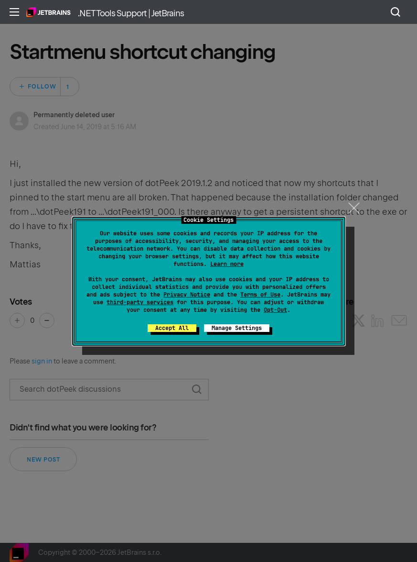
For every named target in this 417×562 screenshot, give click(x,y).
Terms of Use (260, 294)
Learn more (227, 264)
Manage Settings (237, 328)
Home (48, 12)
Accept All (172, 328)
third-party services (140, 302)
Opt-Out (275, 310)
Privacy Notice (186, 294)
